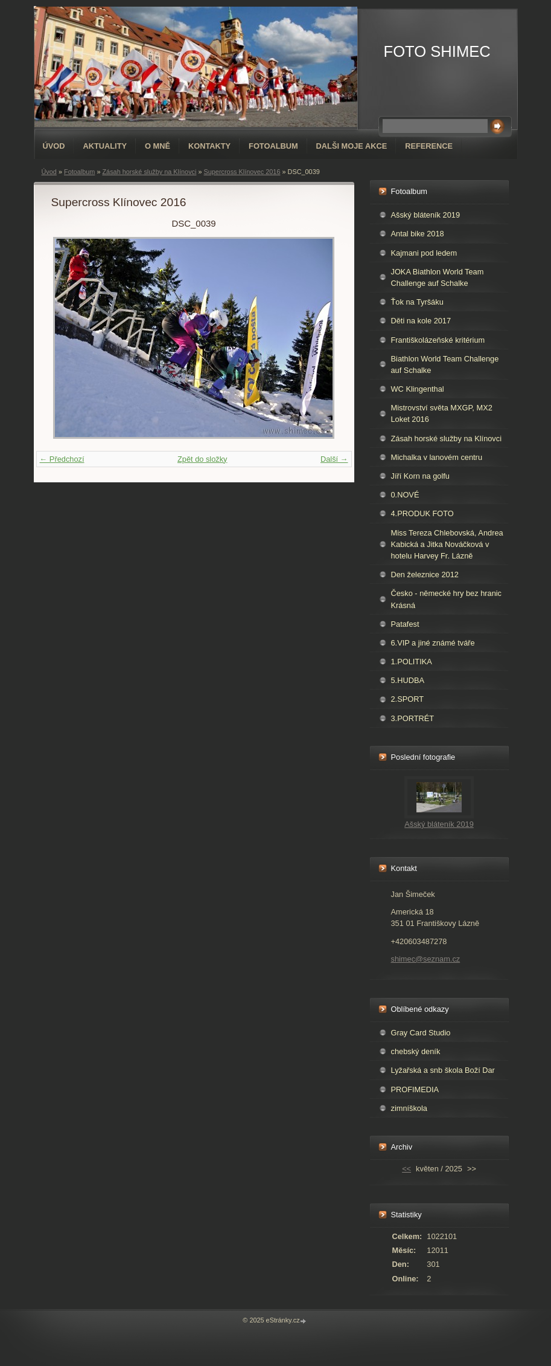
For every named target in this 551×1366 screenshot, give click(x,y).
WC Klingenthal (417, 388)
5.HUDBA (407, 680)
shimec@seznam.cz (425, 958)
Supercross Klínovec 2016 (242, 171)
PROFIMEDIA (415, 1089)
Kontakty (209, 146)
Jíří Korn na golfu (420, 476)
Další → (334, 459)
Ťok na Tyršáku (417, 301)
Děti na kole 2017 (421, 320)
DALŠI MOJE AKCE (351, 146)
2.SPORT (407, 699)
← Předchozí (62, 459)
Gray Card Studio (421, 1032)
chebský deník (416, 1051)
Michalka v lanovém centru (437, 457)
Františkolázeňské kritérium (438, 340)
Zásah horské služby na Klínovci (149, 171)
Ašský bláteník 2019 (425, 214)
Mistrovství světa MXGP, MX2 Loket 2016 (441, 413)
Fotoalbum (273, 146)
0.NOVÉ (405, 494)
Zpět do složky (202, 459)
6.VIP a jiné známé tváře (433, 642)
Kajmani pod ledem (424, 252)
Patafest (405, 624)
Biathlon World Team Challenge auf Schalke (445, 364)
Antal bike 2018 (417, 233)
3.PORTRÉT (413, 718)
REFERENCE (429, 146)
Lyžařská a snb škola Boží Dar (443, 1070)
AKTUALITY (105, 146)
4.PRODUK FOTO (422, 513)
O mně (157, 146)
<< (406, 1168)
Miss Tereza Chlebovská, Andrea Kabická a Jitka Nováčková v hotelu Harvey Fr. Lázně (447, 544)
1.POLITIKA (411, 661)
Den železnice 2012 (425, 574)
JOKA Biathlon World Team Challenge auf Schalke (437, 277)
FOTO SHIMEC (437, 51)
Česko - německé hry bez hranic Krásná (446, 599)
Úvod (54, 146)
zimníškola (409, 1108)
